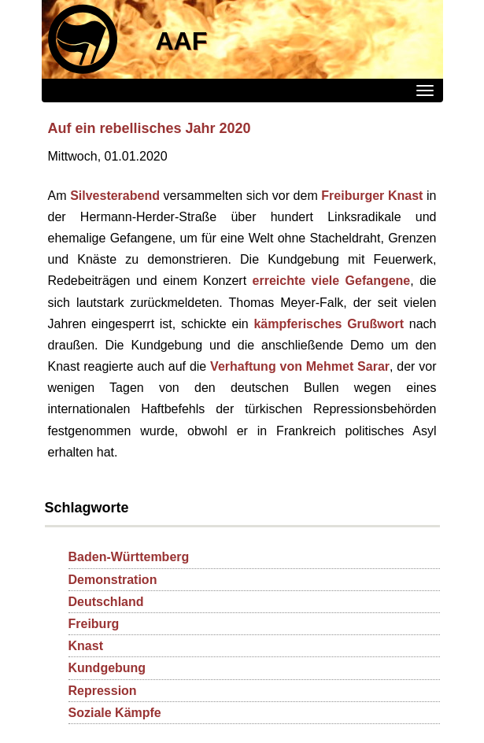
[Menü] (425, 90)
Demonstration (112, 579)
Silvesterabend (115, 195)
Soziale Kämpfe (114, 712)
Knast (85, 645)
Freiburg (94, 623)
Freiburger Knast (372, 195)
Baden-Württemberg (129, 557)
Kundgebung (107, 668)
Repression (102, 690)
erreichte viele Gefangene (332, 280)
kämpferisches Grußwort (328, 324)
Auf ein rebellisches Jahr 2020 (149, 128)
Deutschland (106, 601)
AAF (182, 41)
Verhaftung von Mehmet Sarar (300, 366)
